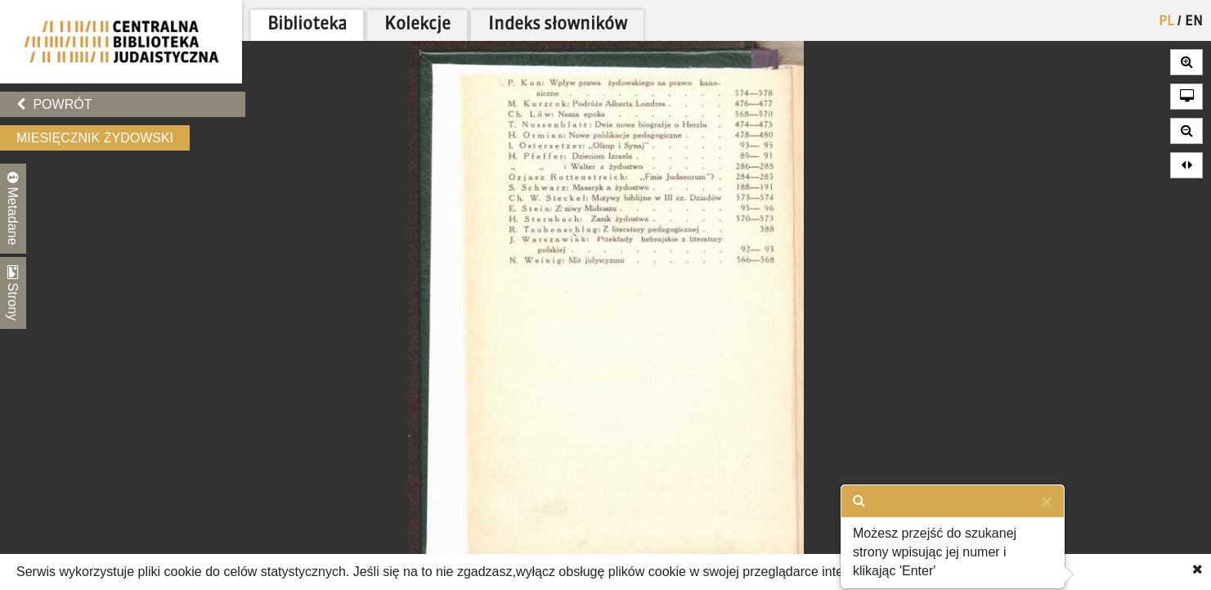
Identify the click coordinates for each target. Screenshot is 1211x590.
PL (1166, 22)
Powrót (54, 104)
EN (1194, 22)
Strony (13, 293)
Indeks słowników (557, 25)
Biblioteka (307, 25)
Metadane (13, 208)
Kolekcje (417, 25)
